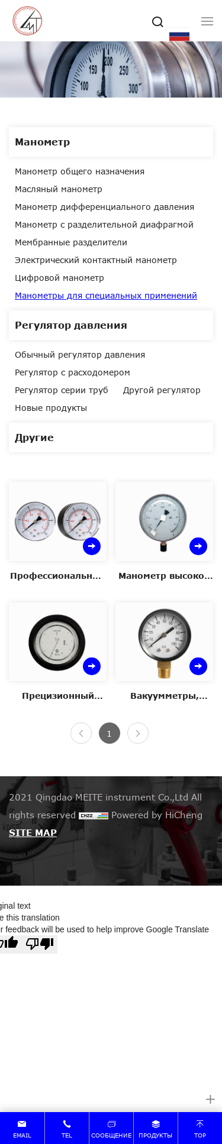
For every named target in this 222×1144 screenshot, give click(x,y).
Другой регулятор (162, 390)
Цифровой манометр (59, 278)
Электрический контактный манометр (96, 260)
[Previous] (81, 733)
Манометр (42, 141)
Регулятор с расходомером (72, 372)
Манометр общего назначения (79, 171)
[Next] (138, 733)
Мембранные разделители (71, 242)
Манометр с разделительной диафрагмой (104, 224)
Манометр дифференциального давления (104, 207)
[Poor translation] (39, 944)
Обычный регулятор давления (80, 354)
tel (67, 1135)
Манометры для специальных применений (106, 295)
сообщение (111, 1135)
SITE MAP (33, 832)
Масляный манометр (58, 189)
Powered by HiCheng (156, 814)
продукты (155, 1135)
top (200, 1135)
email (22, 1135)
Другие (34, 437)
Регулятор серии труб (61, 390)
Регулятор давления (71, 324)
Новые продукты (51, 408)
